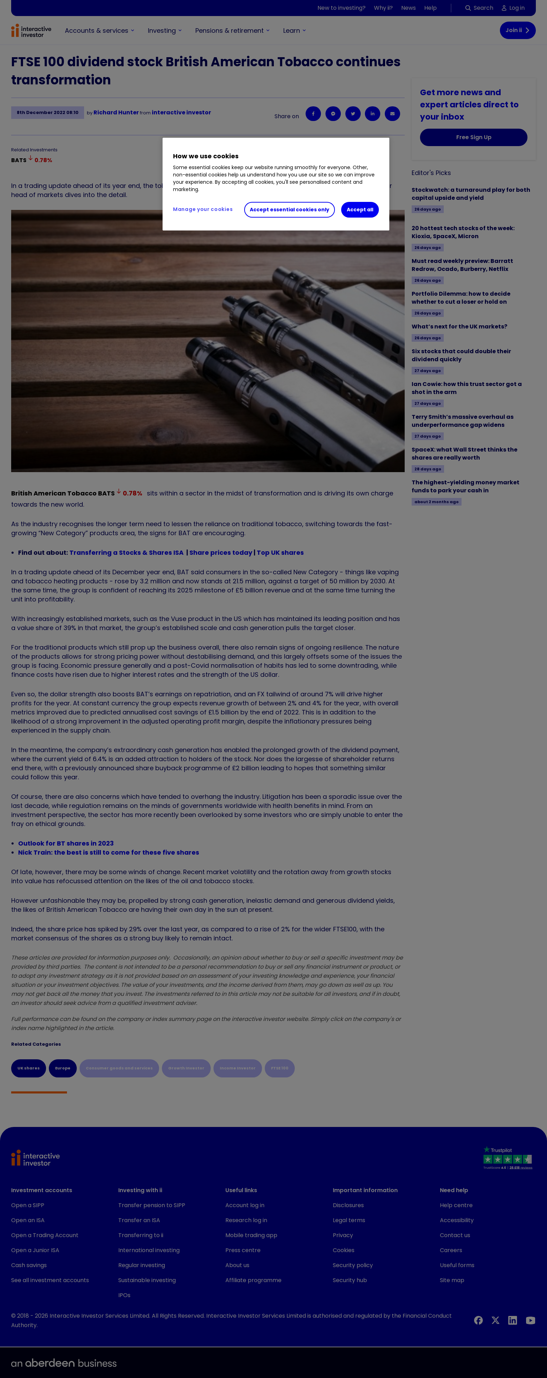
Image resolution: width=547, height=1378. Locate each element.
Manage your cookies (203, 209)
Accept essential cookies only (289, 209)
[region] (276, 184)
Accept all (360, 209)
